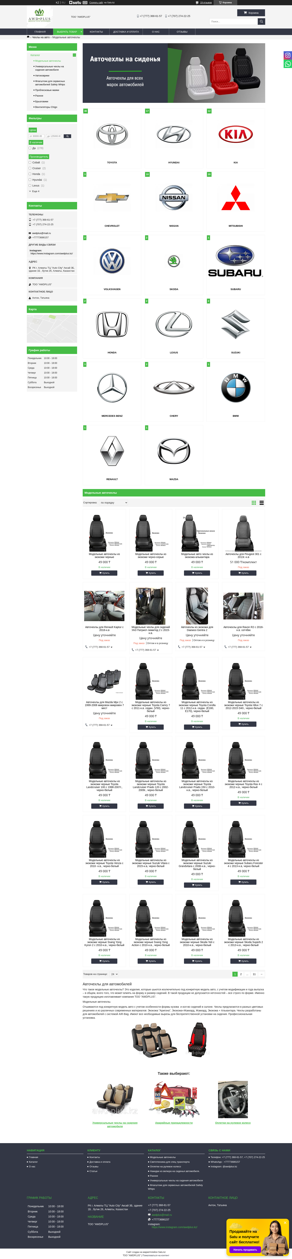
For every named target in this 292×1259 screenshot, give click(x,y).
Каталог (35, 55)
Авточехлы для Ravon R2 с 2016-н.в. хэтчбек (243, 629)
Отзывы (182, 31)
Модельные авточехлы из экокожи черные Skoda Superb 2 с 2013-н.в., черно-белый (243, 942)
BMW (236, 416)
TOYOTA (112, 162)
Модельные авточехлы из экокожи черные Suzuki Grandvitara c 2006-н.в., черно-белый (197, 865)
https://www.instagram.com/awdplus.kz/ (52, 253)
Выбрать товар (67, 31)
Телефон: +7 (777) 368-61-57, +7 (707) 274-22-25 (238, 1157)
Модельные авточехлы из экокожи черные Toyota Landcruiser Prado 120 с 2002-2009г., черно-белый (151, 786)
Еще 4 (35, 191)
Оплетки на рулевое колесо (233, 1122)
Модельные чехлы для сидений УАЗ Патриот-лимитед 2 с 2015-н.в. (151, 630)
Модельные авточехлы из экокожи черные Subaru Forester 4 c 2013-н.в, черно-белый (243, 863)
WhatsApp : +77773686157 (225, 1161)
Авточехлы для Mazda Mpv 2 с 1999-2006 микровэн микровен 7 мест (104, 705)
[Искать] (261, 21)
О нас (156, 31)
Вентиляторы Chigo (46, 107)
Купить (106, 573)
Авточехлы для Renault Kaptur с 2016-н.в (104, 629)
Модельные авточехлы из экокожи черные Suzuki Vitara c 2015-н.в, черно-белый (151, 863)
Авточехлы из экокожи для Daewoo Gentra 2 (197, 629)
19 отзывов (206, 2)
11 (254, 974)
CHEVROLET (112, 225)
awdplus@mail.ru (41, 233)
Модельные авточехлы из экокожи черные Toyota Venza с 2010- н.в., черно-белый (104, 863)
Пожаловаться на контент (155, 1255)
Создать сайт (96, 2)
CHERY (174, 416)
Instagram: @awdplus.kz (224, 1166)
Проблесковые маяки (47, 90)
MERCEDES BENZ (112, 416)
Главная (40, 31)
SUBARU (236, 289)
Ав (157, 1122)
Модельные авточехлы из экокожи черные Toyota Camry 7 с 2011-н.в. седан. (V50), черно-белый (150, 707)
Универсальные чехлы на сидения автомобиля (176, 1180)
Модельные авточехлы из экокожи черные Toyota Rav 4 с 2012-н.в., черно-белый (243, 784)
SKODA (173, 289)
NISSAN (173, 225)
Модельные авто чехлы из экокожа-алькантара (197, 556)
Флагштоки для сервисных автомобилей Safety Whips (175, 1187)
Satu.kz (162, 1252)
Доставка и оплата (126, 31)
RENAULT (112, 479)
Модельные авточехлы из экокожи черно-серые (150, 556)
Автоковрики (42, 75)
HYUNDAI (173, 162)
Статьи (93, 1171)
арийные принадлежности (176, 1122)
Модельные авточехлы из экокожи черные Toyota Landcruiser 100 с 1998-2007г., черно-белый (104, 786)
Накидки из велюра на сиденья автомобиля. (175, 1171)
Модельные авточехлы (48, 60)
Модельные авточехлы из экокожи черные (104, 556)
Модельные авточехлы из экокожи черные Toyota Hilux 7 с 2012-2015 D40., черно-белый (243, 705)
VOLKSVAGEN (112, 289)
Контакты (96, 31)
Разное (39, 95)
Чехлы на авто (41, 37)
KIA (236, 162)
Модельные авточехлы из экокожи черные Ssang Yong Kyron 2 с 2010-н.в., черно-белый (104, 942)
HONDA (112, 352)
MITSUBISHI (236, 225)
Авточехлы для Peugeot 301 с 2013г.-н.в (243, 556)
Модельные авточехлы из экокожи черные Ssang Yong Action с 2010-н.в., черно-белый (151, 942)
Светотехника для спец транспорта (170, 1161)
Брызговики (41, 101)
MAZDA (173, 479)
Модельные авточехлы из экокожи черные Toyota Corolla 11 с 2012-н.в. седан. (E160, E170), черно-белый (197, 707)
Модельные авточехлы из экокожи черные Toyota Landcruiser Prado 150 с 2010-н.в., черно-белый (197, 786)
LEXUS (174, 352)
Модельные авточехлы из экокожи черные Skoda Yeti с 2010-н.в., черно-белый (197, 942)
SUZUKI (235, 352)
